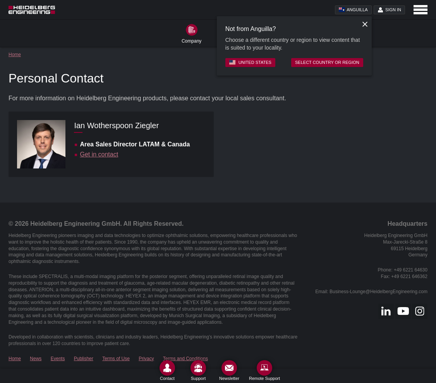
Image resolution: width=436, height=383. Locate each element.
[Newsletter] (229, 370)
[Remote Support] (264, 370)
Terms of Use (116, 358)
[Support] (198, 370)
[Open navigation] (420, 9)
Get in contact (99, 154)
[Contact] (167, 370)
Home (15, 54)
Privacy (146, 358)
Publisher (83, 358)
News (35, 358)
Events (58, 358)
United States (250, 62)
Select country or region (327, 62)
